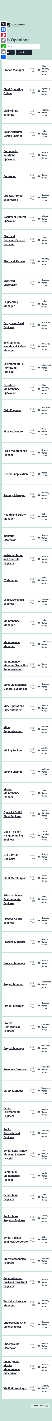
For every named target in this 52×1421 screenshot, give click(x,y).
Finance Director (13, 431)
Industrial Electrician (9, 538)
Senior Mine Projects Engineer (14, 1218)
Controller (9, 176)
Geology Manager (14, 495)
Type (8, 52)
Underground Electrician (11, 1346)
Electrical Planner (14, 261)
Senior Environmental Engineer (12, 1112)
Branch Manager (13, 70)
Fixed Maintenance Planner (15, 452)
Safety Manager (13, 1090)
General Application (15, 474)
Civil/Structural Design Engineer (13, 134)
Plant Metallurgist (14, 878)
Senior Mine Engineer (10, 1197)
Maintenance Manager (11, 623)
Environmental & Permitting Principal (13, 367)
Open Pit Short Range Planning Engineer (13, 835)
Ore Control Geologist (10, 857)
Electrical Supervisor (10, 282)
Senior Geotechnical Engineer (11, 1133)
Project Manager (13, 1048)
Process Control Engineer (13, 920)
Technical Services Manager (14, 1303)
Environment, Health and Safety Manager (14, 346)
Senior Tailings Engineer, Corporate (15, 1239)
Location (24, 52)
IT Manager (10, 580)
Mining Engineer (13, 750)
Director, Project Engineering (13, 197)
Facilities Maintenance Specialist (11, 389)
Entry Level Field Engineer (13, 325)
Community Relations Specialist (10, 155)
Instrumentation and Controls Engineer (13, 559)
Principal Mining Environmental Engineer (13, 899)
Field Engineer (12, 410)
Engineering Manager (10, 304)
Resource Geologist (15, 1069)
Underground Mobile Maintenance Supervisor (11, 1367)
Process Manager (14, 942)
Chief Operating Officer (13, 91)
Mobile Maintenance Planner (11, 793)
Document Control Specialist (14, 219)
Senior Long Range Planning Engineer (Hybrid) (15, 1154)
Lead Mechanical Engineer (14, 601)
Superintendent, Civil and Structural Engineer (15, 1282)
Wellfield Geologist (15, 1388)
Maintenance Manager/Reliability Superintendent (15, 665)
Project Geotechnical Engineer (11, 1027)
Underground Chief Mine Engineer (15, 1324)
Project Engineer (13, 1005)
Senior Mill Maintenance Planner (11, 1175)
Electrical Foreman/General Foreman (14, 240)
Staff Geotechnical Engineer (14, 1261)
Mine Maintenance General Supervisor (15, 686)
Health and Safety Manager (14, 516)
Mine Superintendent (12, 729)
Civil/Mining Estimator (10, 112)
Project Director (13, 984)
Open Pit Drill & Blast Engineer (12, 814)
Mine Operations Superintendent (13, 708)
